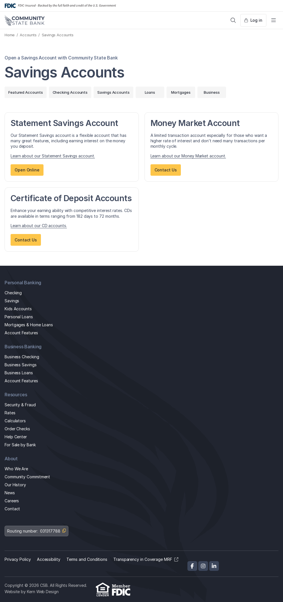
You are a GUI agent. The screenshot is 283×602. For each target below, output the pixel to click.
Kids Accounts (18, 308)
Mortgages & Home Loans (29, 324)
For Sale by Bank (20, 444)
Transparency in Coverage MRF (142, 559)
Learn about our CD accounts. (39, 225)
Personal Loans (19, 316)
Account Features (21, 332)
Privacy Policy (18, 559)
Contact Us (166, 169)
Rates (10, 412)
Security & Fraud (20, 404)
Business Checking (22, 356)
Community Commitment (27, 476)
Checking (13, 292)
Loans (150, 92)
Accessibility (48, 559)
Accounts (28, 35)
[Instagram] (203, 566)
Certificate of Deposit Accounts (71, 198)
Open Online (27, 169)
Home (10, 35)
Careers (12, 500)
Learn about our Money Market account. (188, 155)
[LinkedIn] (214, 566)
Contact (12, 508)
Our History (15, 484)
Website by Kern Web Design (32, 591)
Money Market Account (195, 123)
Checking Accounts (70, 92)
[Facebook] (192, 566)
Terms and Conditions (86, 559)
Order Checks (17, 428)
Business (211, 92)
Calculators (15, 420)
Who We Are (16, 468)
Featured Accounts (25, 92)
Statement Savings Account (64, 123)
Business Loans (19, 372)
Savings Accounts (113, 92)
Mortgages (180, 92)
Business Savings (21, 364)
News (10, 492)
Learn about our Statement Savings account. (53, 155)
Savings (12, 300)
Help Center (16, 436)
